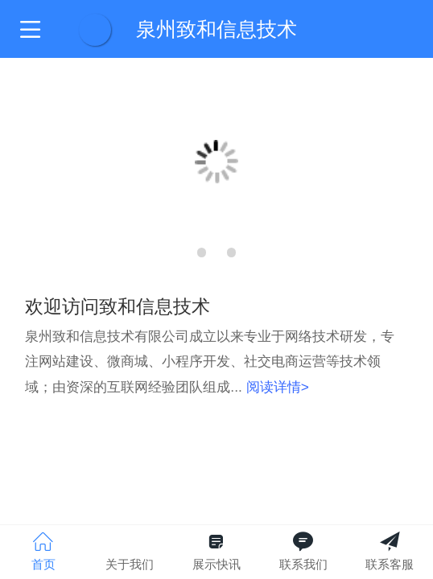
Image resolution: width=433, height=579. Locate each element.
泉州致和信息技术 (216, 29)
